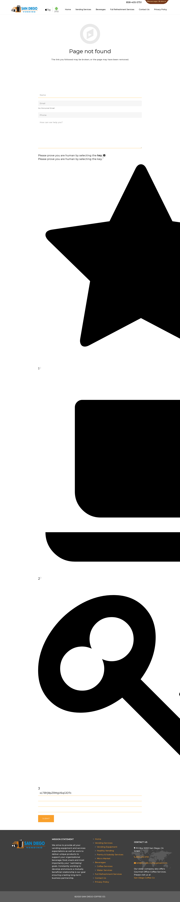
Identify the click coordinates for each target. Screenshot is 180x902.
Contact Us (100, 878)
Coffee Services (104, 866)
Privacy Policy (102, 882)
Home (98, 839)
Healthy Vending (105, 851)
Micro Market (103, 858)
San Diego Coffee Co (144, 878)
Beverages (100, 862)
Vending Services (103, 843)
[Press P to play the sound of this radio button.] (103, 158)
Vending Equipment (107, 847)
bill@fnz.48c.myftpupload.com (150, 863)
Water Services (104, 870)
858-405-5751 (141, 857)
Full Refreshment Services (108, 874)
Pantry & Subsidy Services (110, 854)
